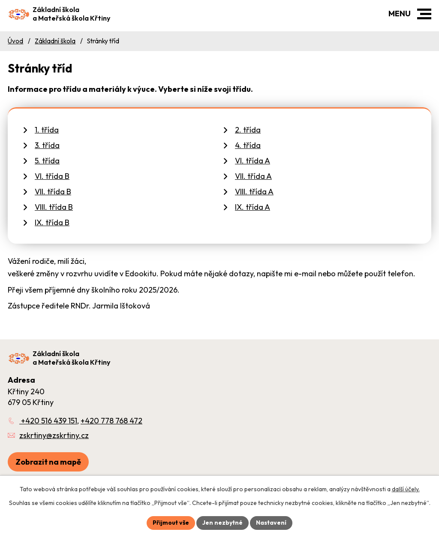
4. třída (248, 145)
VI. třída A (252, 161)
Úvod (15, 41)
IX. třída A (252, 207)
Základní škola (55, 41)
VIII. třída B (54, 207)
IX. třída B (52, 222)
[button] (424, 14)
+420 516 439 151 (48, 421)
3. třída (47, 145)
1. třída (47, 130)
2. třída (248, 130)
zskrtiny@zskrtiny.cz (54, 435)
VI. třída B (52, 176)
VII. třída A (253, 176)
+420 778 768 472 (111, 421)
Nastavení (271, 522)
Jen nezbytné (222, 522)
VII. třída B (53, 191)
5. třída (47, 161)
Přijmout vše (171, 522)
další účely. (406, 489)
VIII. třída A (254, 191)
